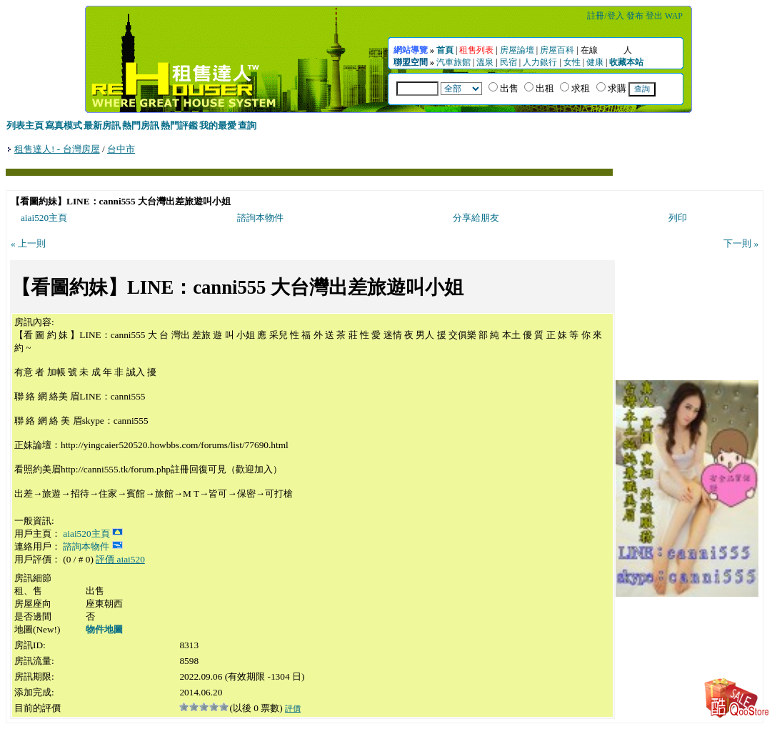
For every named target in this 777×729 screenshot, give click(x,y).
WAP (674, 16)
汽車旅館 (453, 62)
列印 (677, 217)
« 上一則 (28, 243)
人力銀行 (540, 62)
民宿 (508, 62)
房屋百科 (557, 50)
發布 (634, 16)
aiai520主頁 (44, 217)
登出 (654, 16)
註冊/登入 (605, 16)
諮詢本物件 (260, 217)
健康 (594, 62)
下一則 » (740, 243)
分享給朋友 (476, 217)
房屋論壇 (517, 50)
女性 (572, 62)
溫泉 (484, 62)
